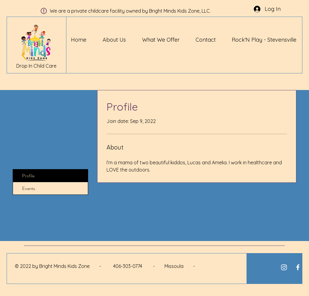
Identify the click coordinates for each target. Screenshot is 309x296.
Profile (28, 175)
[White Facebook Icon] (298, 267)
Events (28, 188)
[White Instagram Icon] (284, 267)
